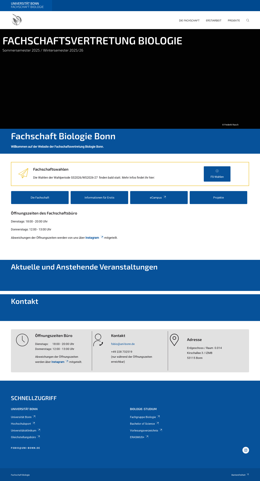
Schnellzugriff (34, 397)
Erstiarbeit (213, 20)
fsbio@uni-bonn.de (123, 344)
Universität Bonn (23, 417)
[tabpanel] (130, 79)
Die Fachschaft (189, 20)
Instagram (94, 237)
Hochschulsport (23, 423)
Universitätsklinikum (26, 430)
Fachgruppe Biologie (145, 417)
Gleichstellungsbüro (25, 437)
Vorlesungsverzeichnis (146, 430)
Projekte (234, 20)
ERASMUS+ (139, 437)
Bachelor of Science (144, 423)
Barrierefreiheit (240, 475)
